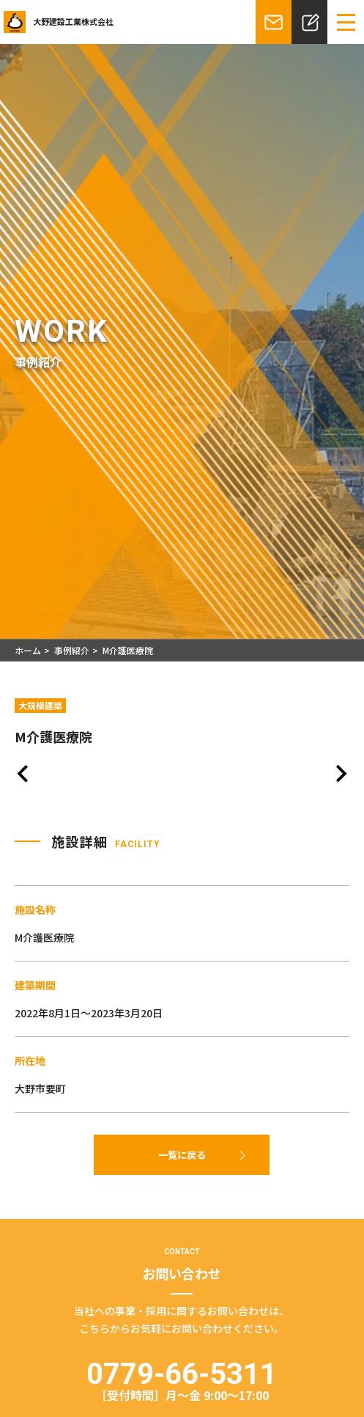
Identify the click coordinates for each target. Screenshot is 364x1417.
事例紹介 (71, 650)
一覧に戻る (182, 1155)
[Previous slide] (24, 776)
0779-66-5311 (182, 1379)
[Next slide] (340, 776)
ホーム (28, 650)
